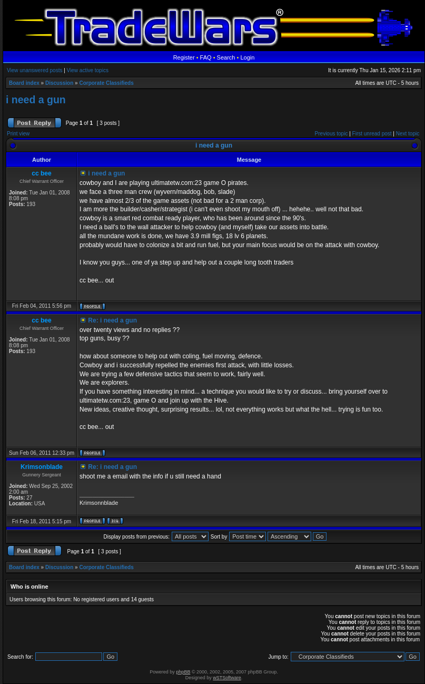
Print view (18, 133)
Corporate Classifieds (106, 83)
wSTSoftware (227, 677)
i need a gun (36, 99)
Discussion (59, 83)
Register (184, 57)
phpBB (183, 672)
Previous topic (331, 133)
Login (247, 57)
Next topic (407, 133)
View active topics (87, 70)
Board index (24, 83)
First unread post (372, 133)
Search (226, 57)
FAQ (206, 57)
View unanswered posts (34, 70)
